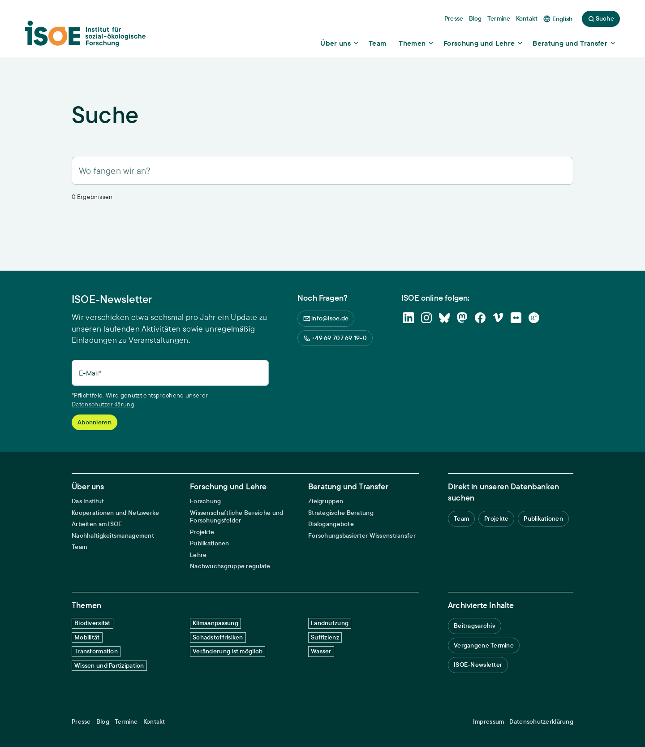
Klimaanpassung (215, 623)
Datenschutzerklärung (103, 404)
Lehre (198, 555)
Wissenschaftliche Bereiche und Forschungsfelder (236, 517)
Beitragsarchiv (474, 626)
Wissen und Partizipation (109, 665)
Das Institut (88, 501)
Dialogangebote (331, 524)
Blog (102, 721)
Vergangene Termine (484, 645)
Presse (81, 721)
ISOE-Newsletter (478, 665)
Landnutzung (329, 623)
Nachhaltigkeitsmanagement (113, 536)
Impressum (488, 721)
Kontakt (154, 721)
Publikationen (209, 543)
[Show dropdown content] (340, 43)
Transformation (96, 651)
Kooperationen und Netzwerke (115, 513)
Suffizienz (325, 637)
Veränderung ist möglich (227, 651)
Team (79, 547)
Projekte (202, 532)
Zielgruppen (325, 501)
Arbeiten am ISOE (97, 524)
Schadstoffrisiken (218, 637)
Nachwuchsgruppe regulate (230, 566)
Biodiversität (92, 623)
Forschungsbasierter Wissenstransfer (362, 536)
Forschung (205, 501)
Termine (126, 721)
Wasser (321, 651)
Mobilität (87, 637)
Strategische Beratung (341, 513)
